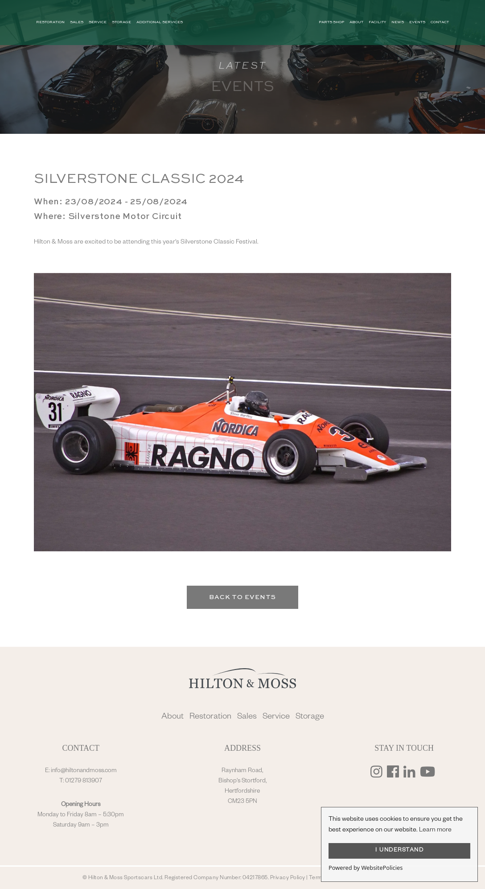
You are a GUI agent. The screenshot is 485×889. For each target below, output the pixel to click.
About (172, 717)
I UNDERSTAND (399, 851)
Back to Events (242, 597)
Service (276, 717)
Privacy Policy (287, 878)
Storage (310, 717)
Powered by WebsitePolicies (366, 868)
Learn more (435, 830)
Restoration (210, 717)
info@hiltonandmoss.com (84, 771)
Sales (247, 717)
